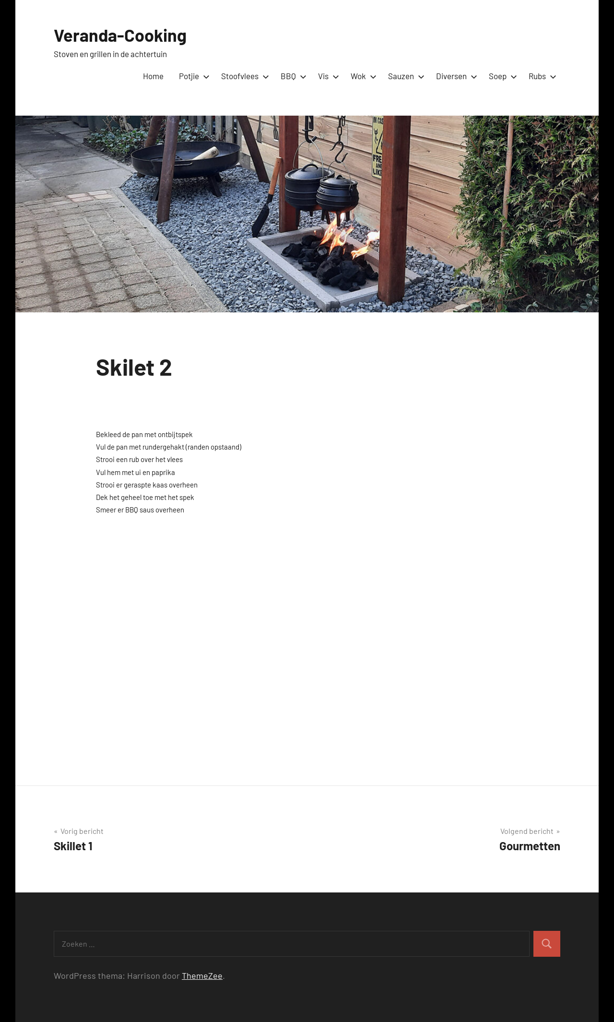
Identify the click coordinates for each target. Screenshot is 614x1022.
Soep (501, 76)
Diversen (454, 76)
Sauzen (404, 76)
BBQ (292, 76)
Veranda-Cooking (120, 34)
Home (153, 76)
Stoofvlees (243, 76)
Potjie (192, 76)
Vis (326, 76)
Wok (362, 76)
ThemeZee (202, 975)
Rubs (541, 76)
